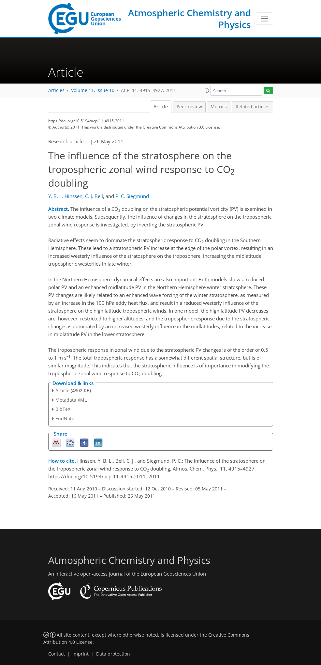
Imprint (80, 654)
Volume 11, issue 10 (92, 90)
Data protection (113, 654)
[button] (207, 90)
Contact (56, 654)
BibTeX (62, 409)
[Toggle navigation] (264, 18)
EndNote (64, 418)
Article (160, 107)
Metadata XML (71, 400)
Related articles (253, 107)
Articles (56, 90)
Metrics (219, 107)
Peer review (189, 107)
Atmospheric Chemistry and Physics (189, 19)
